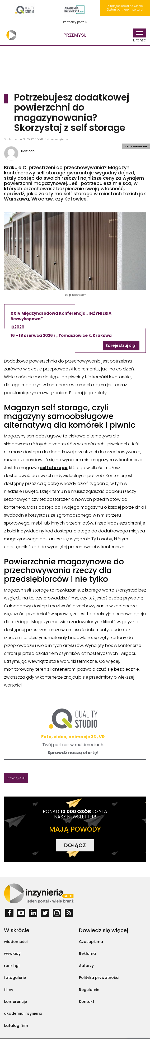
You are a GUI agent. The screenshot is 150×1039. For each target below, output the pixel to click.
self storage (53, 468)
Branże (139, 35)
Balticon (28, 151)
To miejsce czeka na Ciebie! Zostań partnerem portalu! (124, 8)
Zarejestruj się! (121, 345)
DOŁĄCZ (75, 845)
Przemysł (74, 35)
